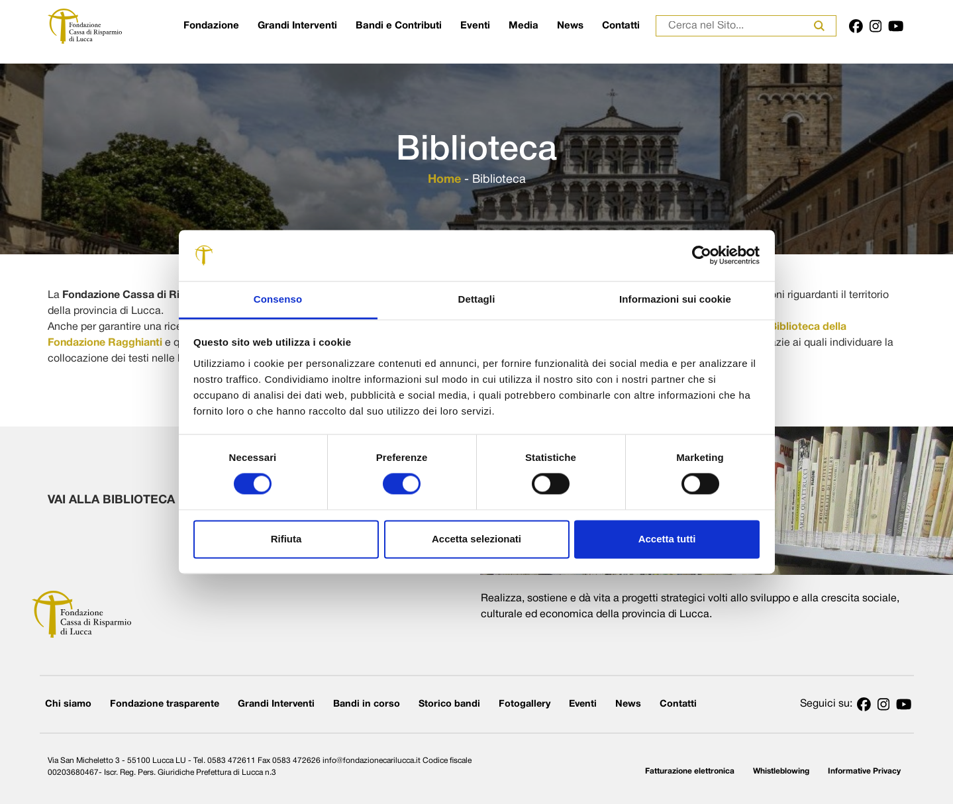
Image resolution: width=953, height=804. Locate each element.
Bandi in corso (366, 704)
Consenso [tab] (278, 299)
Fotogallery (524, 704)
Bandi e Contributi (399, 25)
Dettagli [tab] (476, 299)
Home (444, 179)
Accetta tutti (667, 538)
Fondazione (211, 25)
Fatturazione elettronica (689, 771)
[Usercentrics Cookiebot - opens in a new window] (702, 256)
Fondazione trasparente (164, 704)
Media (523, 25)
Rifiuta (286, 538)
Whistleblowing (781, 771)
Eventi (475, 25)
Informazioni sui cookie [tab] (675, 299)
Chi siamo (68, 704)
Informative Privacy (864, 771)
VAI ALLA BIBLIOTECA (136, 500)
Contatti (621, 25)
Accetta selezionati (476, 538)
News (570, 25)
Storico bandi (449, 704)
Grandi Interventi (297, 25)
